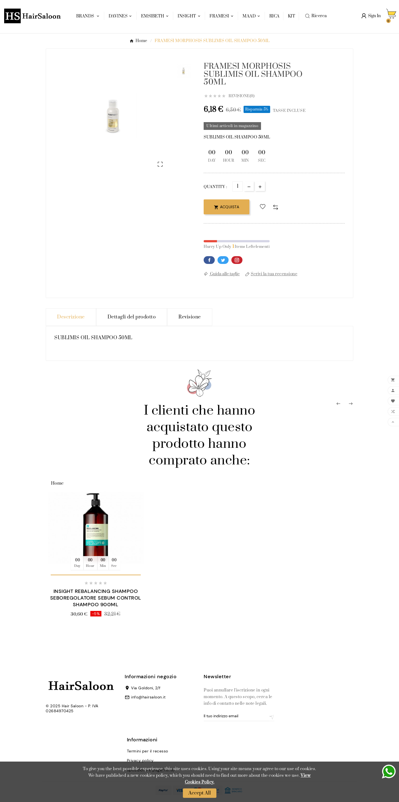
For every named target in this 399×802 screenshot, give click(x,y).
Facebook (209, 260)
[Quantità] (237, 186)
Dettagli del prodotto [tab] (132, 317)
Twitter (223, 260)
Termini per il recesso (147, 751)
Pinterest (236, 260)
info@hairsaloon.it (148, 697)
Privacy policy (140, 760)
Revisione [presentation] (189, 317)
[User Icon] (371, 16)
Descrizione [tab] (71, 317)
